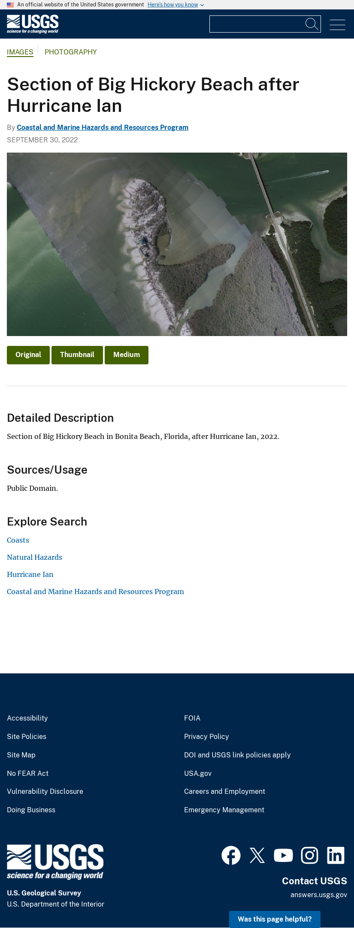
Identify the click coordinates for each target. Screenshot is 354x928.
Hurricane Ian (30, 574)
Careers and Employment (224, 792)
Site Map (21, 755)
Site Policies (26, 737)
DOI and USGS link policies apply (237, 755)
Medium (126, 355)
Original (28, 355)
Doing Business (31, 810)
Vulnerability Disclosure (45, 792)
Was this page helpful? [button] (275, 919)
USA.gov (198, 774)
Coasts (18, 540)
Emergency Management (224, 810)
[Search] (312, 24)
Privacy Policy (206, 737)
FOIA (192, 718)
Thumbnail (77, 355)
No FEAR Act (27, 774)
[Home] (32, 31)
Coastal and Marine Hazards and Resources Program (102, 127)
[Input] (265, 24)
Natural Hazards (34, 557)
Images (20, 52)
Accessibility (27, 718)
